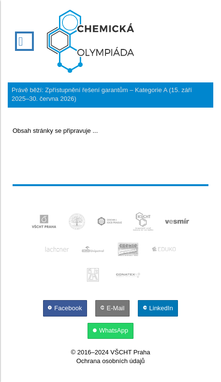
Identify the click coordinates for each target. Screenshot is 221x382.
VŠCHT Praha (130, 352)
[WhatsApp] (110, 330)
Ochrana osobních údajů (110, 361)
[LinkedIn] (157, 308)
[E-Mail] (113, 308)
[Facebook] (66, 308)
